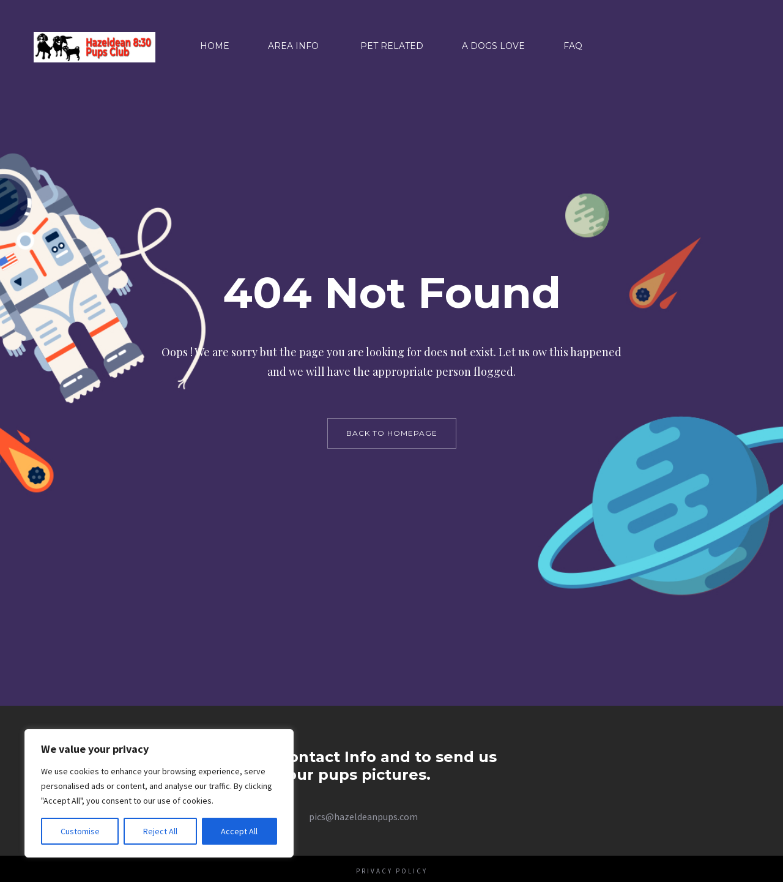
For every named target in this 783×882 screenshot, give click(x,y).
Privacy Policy (392, 871)
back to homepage (391, 433)
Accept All (239, 831)
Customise (80, 831)
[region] (159, 793)
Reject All (160, 831)
